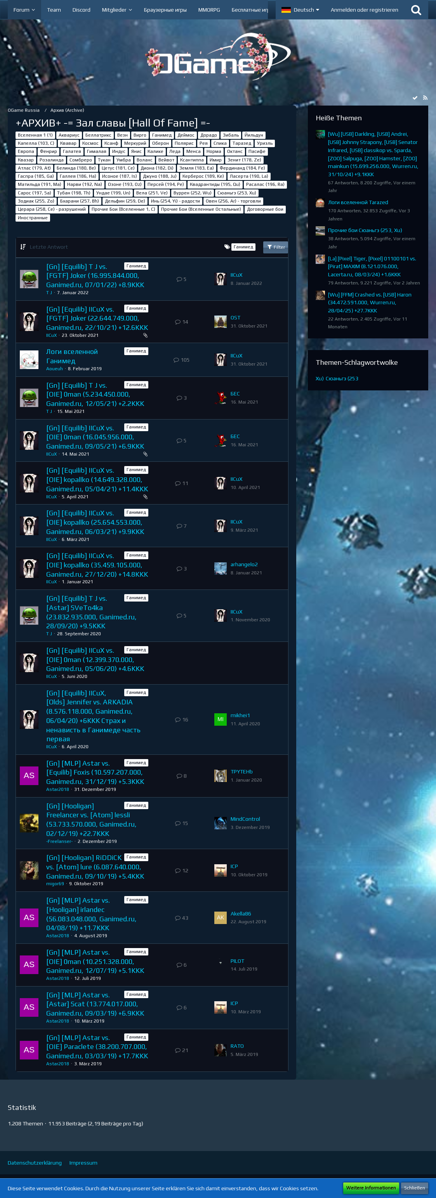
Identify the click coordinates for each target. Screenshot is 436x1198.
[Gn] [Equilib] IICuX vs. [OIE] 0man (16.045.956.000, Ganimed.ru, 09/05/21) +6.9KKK (95, 437)
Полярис (184, 143)
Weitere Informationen (371, 1188)
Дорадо (208, 135)
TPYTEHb (242, 771)
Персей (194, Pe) (166, 184)
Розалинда (52, 160)
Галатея (72, 151)
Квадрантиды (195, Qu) (215, 184)
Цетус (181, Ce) (118, 168)
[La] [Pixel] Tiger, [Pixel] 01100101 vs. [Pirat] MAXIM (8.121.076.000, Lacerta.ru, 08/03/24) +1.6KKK (372, 266)
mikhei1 (240, 715)
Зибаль (231, 135)
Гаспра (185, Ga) (36, 176)
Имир (216, 160)
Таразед (242, 143)
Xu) (320, 378)
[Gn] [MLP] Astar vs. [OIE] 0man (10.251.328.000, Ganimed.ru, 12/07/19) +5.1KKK (95, 961)
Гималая (96, 151)
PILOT (237, 961)
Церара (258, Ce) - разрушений (52, 209)
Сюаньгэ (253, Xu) (236, 193)
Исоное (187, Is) (119, 176)
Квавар (68, 143)
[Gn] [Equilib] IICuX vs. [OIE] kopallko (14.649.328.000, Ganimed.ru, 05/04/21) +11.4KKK (97, 479)
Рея (204, 143)
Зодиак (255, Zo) (36, 201)
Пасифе (257, 151)
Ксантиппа (192, 160)
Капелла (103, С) (36, 143)
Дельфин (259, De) (125, 201)
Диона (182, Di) (157, 168)
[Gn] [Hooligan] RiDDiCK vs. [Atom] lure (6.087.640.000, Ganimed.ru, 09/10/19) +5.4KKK (95, 866)
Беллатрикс (98, 135)
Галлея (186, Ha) (78, 176)
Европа (26, 151)
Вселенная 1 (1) (35, 135)
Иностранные (33, 217)
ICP (234, 866)
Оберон (160, 143)
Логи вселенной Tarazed (358, 202)
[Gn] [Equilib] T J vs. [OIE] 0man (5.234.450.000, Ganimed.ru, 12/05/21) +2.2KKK (95, 394)
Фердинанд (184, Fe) (242, 168)
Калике (155, 151)
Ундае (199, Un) (113, 193)
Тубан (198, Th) (73, 193)
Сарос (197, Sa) (34, 193)
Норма (214, 151)
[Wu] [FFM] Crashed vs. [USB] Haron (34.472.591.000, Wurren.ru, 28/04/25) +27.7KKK (370, 302)
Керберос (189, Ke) (203, 176)
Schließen (414, 1188)
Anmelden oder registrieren (364, 10)
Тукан (104, 160)
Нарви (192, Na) (84, 184)
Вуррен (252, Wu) (193, 193)
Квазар (26, 160)
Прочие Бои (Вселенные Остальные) (201, 209)
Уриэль (265, 143)
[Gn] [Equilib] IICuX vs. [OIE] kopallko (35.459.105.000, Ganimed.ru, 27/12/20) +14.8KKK (97, 564)
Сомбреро (80, 160)
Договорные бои (265, 209)
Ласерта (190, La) (249, 176)
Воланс (145, 160)
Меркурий (135, 143)
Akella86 (241, 913)
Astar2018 (57, 789)
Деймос (186, 135)
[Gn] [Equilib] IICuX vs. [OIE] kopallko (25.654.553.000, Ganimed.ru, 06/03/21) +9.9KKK (95, 522)
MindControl (245, 819)
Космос (90, 143)
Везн (122, 135)
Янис (136, 151)
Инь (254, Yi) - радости (175, 201)
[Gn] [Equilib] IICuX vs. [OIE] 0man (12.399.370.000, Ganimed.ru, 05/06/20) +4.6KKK (95, 659)
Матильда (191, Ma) (39, 184)
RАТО (237, 1046)
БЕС (235, 393)
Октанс (235, 151)
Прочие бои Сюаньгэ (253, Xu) (365, 230)
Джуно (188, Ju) (160, 176)
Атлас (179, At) (34, 168)
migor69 (55, 883)
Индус (118, 151)
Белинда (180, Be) (76, 168)
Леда (175, 151)
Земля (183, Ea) (196, 168)
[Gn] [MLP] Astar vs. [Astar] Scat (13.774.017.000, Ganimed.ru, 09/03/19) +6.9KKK (95, 1004)
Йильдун (254, 135)
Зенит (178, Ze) (244, 160)
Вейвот (166, 160)
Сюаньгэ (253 (342, 378)
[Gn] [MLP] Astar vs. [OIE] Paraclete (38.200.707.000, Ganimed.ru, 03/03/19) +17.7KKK (97, 1046)
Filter (275, 247)
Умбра (123, 160)
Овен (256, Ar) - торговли (233, 201)
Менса (193, 151)
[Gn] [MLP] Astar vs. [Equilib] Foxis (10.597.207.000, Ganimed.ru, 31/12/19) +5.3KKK (95, 772)
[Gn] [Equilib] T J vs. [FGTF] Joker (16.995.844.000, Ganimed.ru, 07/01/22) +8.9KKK (95, 275)
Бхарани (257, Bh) (79, 201)
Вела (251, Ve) (152, 193)
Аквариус (69, 135)
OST (235, 317)
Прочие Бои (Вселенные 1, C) (123, 209)
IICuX (236, 275)
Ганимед (162, 135)
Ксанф (111, 143)
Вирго (140, 135)
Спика (220, 143)
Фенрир (48, 151)
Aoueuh (54, 368)
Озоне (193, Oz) (125, 184)
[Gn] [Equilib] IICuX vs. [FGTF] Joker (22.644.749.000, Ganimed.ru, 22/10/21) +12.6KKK (97, 318)
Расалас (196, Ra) (265, 184)
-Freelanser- (59, 841)
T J (49, 292)
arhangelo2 (244, 564)
